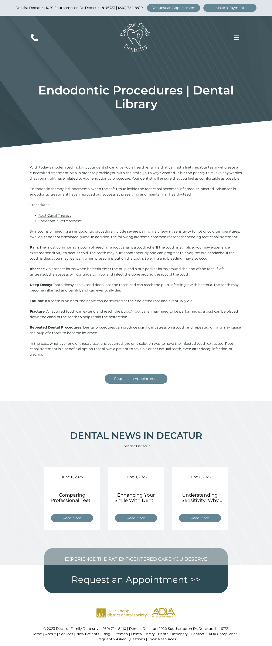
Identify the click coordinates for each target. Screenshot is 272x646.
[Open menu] (236, 37)
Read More (74, 518)
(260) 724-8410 (130, 8)
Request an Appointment (174, 8)
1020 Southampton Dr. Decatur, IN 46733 (80, 8)
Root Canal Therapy (54, 215)
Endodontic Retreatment (60, 221)
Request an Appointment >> (136, 579)
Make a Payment (230, 8)
